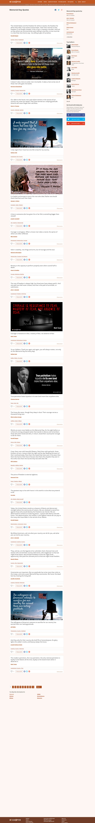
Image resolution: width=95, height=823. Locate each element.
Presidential (20, 39)
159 (14, 343)
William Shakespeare (71, 22)
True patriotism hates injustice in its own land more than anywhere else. (35, 396)
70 (13, 484)
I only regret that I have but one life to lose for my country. (30, 150)
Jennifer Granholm (15, 578)
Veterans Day (22, 90)
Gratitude (17, 110)
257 (14, 545)
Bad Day (22, 274)
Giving (16, 39)
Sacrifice (12, 39)
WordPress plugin (48, 820)
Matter (15, 358)
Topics (45, 1)
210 (14, 208)
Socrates (13, 495)
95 (13, 502)
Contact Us (64, 820)
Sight (15, 442)
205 (14, 159)
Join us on (75, 115)
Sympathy (13, 205)
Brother (21, 465)
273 (14, 113)
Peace (12, 403)
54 (13, 671)
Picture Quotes (62, 1)
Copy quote (19, 42)
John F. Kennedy (15, 290)
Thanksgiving (13, 631)
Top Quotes (70, 1)
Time (22, 668)
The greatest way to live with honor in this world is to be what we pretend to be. (35, 491)
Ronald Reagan (14, 35)
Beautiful (13, 465)
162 (14, 243)
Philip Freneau (70, 27)
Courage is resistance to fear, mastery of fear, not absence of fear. (32, 333)
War (17, 403)
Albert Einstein (74, 44)
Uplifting (12, 421)
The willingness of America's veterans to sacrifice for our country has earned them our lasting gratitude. (33, 623)
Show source (59, 43)
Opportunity (20, 563)
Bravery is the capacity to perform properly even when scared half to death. (34, 266)
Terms (63, 821)
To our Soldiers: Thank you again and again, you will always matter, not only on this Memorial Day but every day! (36, 350)
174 (14, 93)
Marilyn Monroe (75, 84)
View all (68, 101)
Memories (22, 582)
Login (79, 1)
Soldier (12, 358)
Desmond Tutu (14, 477)
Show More (69, 36)
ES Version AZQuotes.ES (49, 821)
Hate (15, 403)
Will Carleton (14, 461)
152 (14, 406)
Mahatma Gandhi (75, 73)
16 (13, 445)
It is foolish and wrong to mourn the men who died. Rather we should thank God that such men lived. (34, 197)
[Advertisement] (37, 16)
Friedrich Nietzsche (75, 78)
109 (14, 297)
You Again (20, 358)
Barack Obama (14, 559)
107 (14, 259)
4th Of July (23, 293)
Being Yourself (20, 499)
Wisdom (21, 205)
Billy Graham (14, 236)
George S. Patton (15, 201)
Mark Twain (14, 336)
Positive (25, 340)
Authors (40, 1)
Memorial (12, 694)
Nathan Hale (14, 152)
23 (13, 527)
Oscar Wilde (74, 67)
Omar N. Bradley (15, 270)
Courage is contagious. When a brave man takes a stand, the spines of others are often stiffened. (34, 233)
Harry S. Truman (15, 106)
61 (13, 634)
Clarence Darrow (15, 399)
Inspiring (13, 90)
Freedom (19, 293)
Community (20, 524)
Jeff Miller (13, 627)
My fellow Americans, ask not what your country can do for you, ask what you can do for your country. (35, 534)
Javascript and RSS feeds (49, 818)
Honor (25, 524)
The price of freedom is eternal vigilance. (24, 474)
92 (13, 424)
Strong (12, 442)
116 (14, 42)
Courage (17, 90)
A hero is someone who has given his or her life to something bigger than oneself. (35, 215)
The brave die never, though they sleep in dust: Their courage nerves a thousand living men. (34, 413)
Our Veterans (24, 256)
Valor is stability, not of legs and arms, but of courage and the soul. (33, 250)
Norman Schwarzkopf (16, 86)
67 (13, 651)
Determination (14, 524)
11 (13, 361)
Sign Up (84, 1)
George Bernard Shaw (76, 90)
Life (17, 156)
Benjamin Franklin (75, 61)
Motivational (13, 240)
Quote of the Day (52, 1)
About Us (64, 818)
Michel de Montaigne (16, 252)
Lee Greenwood (70, 32)
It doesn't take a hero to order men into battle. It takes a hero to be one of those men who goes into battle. (35, 83)
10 (33, 687)
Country (12, 110)
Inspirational (13, 156)
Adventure (17, 274)
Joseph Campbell (15, 219)
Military (20, 421)
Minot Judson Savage (16, 417)
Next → (39, 687)
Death (17, 205)
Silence (18, 442)
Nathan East (14, 354)
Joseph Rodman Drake (16, 644)
